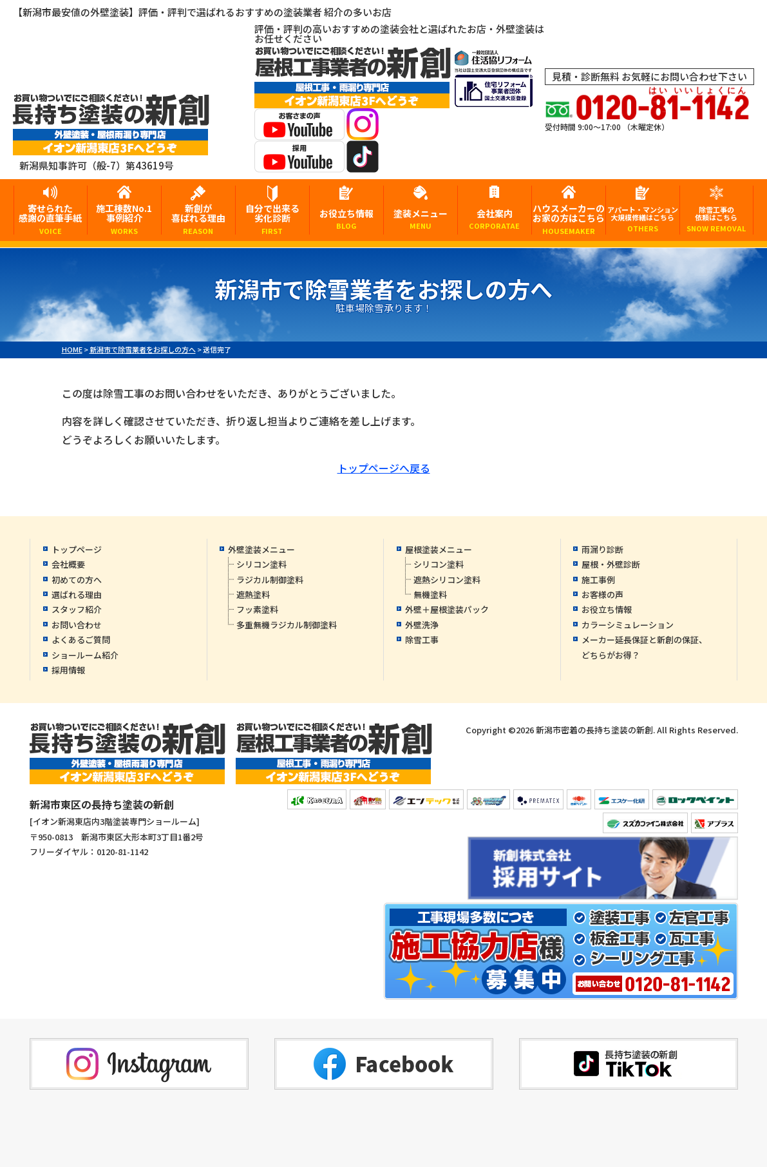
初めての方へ (77, 580)
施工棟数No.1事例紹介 (124, 218)
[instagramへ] (362, 132)
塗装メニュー (420, 219)
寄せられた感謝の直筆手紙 (50, 218)
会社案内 (494, 219)
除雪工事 (422, 639)
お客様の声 (602, 594)
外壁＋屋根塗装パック (447, 609)
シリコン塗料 (261, 564)
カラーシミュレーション (628, 625)
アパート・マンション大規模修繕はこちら (642, 218)
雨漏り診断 (602, 549)
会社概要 (68, 564)
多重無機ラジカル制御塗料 (286, 625)
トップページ (77, 549)
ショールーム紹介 (85, 655)
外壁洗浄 (422, 625)
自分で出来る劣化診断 (272, 218)
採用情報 (68, 670)
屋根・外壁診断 (611, 564)
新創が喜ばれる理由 (198, 218)
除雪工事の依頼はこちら (716, 218)
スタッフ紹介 (77, 609)
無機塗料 (430, 594)
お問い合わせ (77, 625)
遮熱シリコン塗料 (446, 580)
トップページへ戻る (383, 468)
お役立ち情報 (346, 219)
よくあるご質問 (81, 639)
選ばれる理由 (77, 594)
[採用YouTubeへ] (299, 164)
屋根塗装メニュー (438, 549)
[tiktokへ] (362, 164)
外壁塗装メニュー (261, 549)
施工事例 (598, 580)
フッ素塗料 (257, 609)
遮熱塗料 (253, 594)
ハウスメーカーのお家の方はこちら (568, 218)
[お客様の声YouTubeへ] (299, 132)
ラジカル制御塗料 (269, 580)
